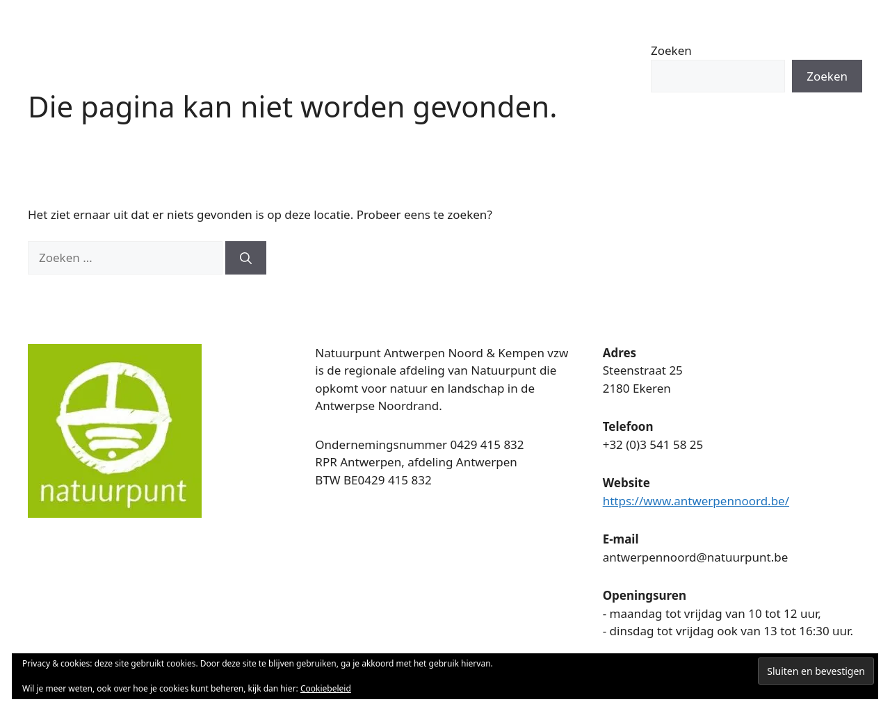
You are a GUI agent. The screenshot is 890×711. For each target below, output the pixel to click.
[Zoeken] (245, 258)
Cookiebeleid (325, 688)
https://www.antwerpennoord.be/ (696, 501)
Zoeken (671, 50)
